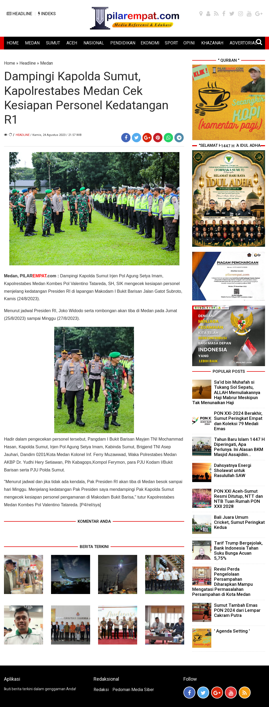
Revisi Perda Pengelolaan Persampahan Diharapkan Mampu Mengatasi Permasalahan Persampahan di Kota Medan (222, 581)
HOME (13, 42)
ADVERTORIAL (243, 42)
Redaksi (101, 689)
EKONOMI (150, 42)
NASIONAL (93, 42)
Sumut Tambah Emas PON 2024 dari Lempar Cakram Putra (237, 610)
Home (9, 63)
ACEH (71, 42)
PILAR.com (38, 276)
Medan (46, 63)
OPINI (189, 42)
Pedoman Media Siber (133, 689)
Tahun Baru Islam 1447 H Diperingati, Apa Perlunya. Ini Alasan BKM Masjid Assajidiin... (239, 447)
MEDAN (32, 42)
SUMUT (53, 42)
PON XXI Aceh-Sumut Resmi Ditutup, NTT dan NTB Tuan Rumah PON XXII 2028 (238, 498)
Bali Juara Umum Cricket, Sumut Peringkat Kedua (239, 522)
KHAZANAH (212, 42)
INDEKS (47, 13)
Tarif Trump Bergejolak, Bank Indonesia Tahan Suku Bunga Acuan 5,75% (238, 550)
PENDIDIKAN (122, 42)
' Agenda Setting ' (232, 631)
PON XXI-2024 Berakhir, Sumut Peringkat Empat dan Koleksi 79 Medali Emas (238, 421)
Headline (27, 63)
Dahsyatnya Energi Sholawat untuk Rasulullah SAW (232, 470)
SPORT (171, 42)
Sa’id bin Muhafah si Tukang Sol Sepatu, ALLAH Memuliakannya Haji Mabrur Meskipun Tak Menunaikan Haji (226, 392)
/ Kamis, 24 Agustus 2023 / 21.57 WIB (56, 135)
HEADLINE (19, 13)
